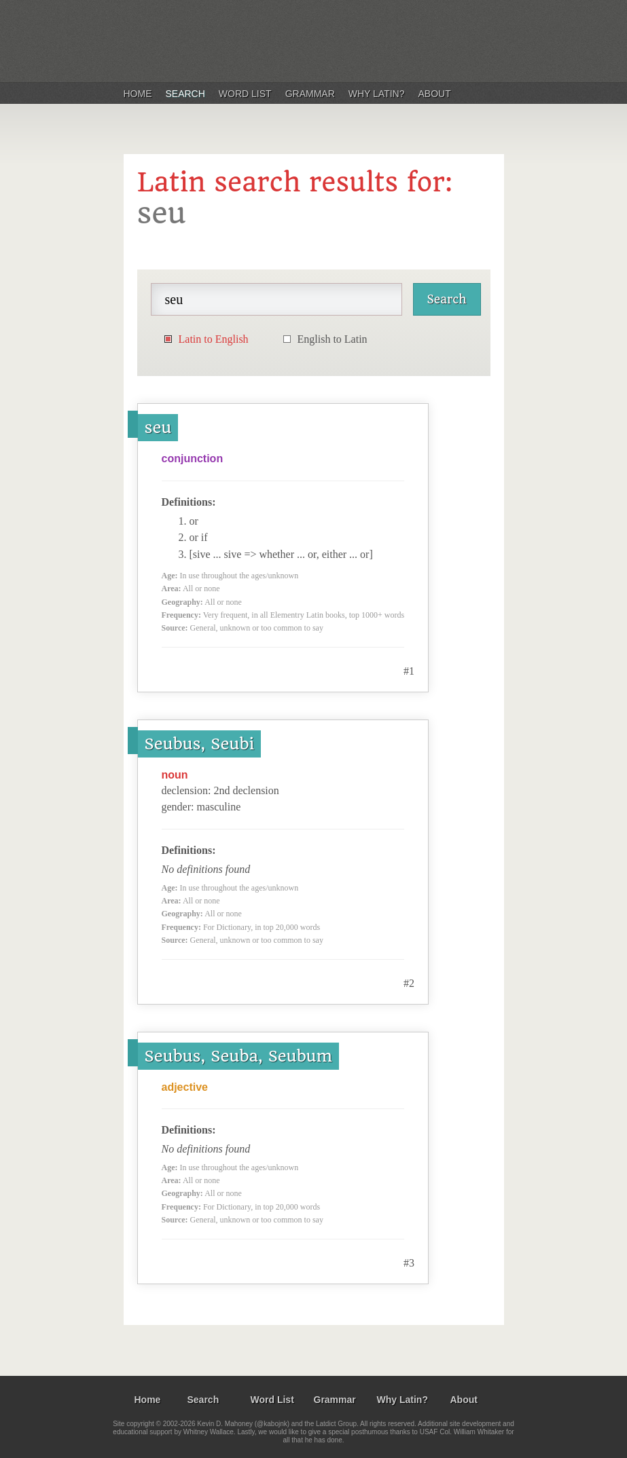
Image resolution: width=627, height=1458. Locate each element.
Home (138, 93)
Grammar (310, 93)
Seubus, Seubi (200, 743)
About (434, 93)
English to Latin (333, 339)
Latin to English (214, 339)
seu (158, 427)
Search (185, 93)
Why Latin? (376, 93)
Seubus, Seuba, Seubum (239, 1056)
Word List (245, 93)
